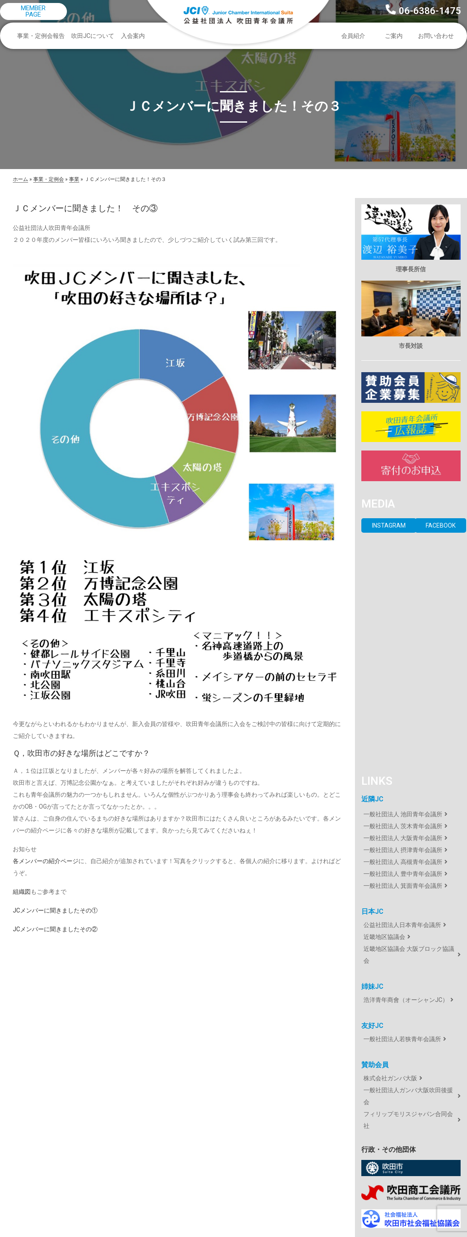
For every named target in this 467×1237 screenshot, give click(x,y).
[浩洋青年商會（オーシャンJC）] (411, 1000)
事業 (74, 179)
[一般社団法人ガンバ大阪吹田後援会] (411, 1096)
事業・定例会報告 (43, 36)
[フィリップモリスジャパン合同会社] (411, 1120)
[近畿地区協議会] (411, 937)
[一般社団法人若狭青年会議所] (411, 1039)
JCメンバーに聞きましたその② (55, 929)
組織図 (22, 891)
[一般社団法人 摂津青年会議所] (411, 850)
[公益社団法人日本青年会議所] (411, 925)
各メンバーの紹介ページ (45, 861)
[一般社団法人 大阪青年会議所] (411, 838)
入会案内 (133, 35)
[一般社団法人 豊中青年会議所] (411, 874)
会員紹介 (355, 36)
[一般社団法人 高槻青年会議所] (411, 862)
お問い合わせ (436, 35)
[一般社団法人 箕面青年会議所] (411, 886)
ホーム (20, 179)
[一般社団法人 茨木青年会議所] (411, 826)
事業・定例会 (48, 179)
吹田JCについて (94, 36)
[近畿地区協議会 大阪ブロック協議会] (411, 955)
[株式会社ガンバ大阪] (411, 1078)
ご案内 (396, 36)
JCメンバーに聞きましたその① (55, 910)
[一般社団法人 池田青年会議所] (411, 814)
